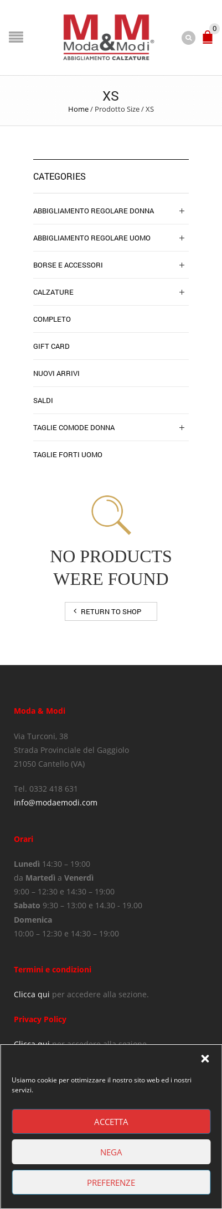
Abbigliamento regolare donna (93, 211)
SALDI (43, 400)
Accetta (111, 1121)
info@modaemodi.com (55, 802)
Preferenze (111, 1182)
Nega (111, 1152)
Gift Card (51, 346)
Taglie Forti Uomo (67, 454)
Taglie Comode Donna (74, 427)
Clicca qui (32, 994)
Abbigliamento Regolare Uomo (92, 238)
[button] (204, 1058)
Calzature (53, 292)
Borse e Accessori (68, 265)
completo (52, 319)
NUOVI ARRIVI (56, 373)
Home (78, 109)
